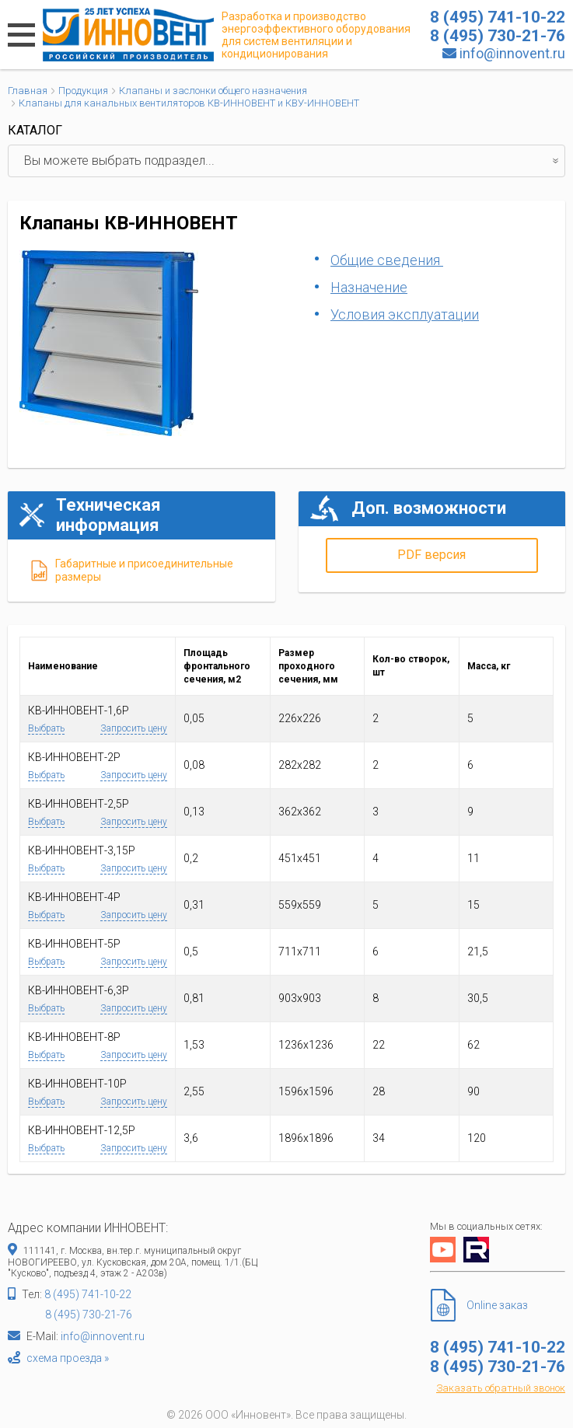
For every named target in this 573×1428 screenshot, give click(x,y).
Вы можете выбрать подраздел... (294, 160)
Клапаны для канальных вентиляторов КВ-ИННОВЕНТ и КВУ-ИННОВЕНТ (189, 103)
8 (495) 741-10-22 (87, 1294)
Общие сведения (386, 260)
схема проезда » (67, 1358)
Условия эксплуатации (404, 314)
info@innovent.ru (512, 53)
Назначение (368, 287)
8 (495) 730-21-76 (88, 1314)
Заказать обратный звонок (500, 1388)
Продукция (83, 90)
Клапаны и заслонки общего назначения (213, 90)
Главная (27, 90)
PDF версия (431, 554)
